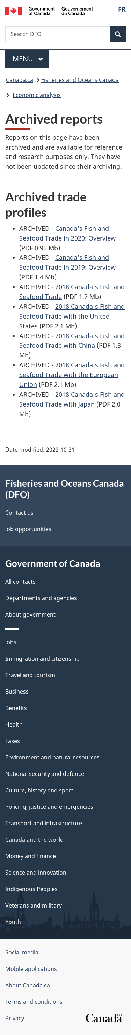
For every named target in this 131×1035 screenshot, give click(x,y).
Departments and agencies (41, 598)
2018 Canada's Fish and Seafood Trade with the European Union (72, 375)
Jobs (10, 642)
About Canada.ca (27, 985)
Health (14, 724)
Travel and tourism (30, 675)
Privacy (14, 1018)
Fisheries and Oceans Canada (80, 80)
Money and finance (30, 856)
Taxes (12, 741)
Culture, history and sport (39, 790)
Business (17, 691)
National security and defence (44, 774)
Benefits (16, 708)
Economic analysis (37, 95)
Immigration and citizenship (42, 658)
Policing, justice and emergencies (49, 807)
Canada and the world (34, 839)
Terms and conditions (34, 1002)
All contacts (20, 581)
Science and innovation (35, 872)
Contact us (19, 512)
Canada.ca (19, 80)
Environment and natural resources (52, 757)
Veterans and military (33, 905)
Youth (13, 922)
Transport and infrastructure (43, 823)
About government (30, 614)
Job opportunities (28, 529)
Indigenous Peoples (31, 889)
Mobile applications (31, 969)
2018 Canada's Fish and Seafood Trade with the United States (72, 316)
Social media (21, 952)
